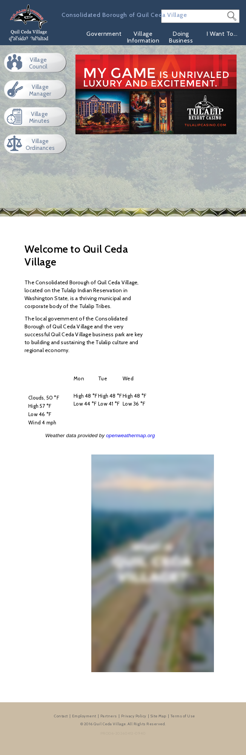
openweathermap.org (130, 435)
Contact (61, 716)
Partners (108, 716)
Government (103, 34)
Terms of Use (183, 716)
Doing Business (181, 37)
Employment (84, 716)
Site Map (158, 716)
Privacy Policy (133, 716)
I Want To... (221, 34)
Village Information (143, 37)
